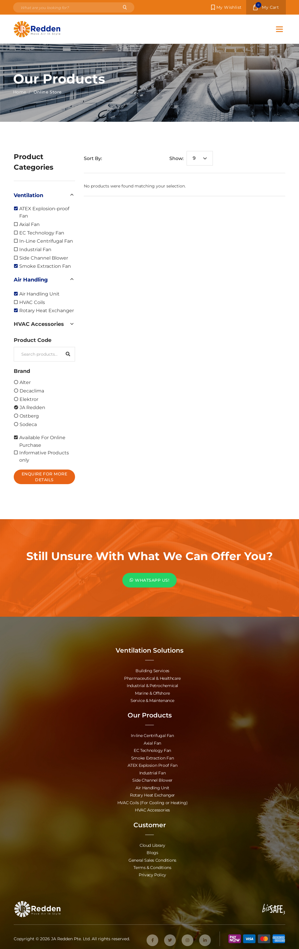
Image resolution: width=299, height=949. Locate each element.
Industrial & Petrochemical (152, 685)
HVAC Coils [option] (32, 302)
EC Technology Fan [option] (41, 233)
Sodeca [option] (28, 424)
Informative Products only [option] (44, 456)
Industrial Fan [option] (35, 249)
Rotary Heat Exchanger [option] (46, 310)
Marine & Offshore (152, 692)
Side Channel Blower (152, 778)
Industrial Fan (152, 771)
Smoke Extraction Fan (152, 756)
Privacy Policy (152, 872)
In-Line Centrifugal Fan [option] (46, 241)
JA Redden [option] (32, 407)
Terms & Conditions (152, 865)
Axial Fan (152, 742)
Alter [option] (25, 382)
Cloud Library (152, 843)
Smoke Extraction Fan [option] (45, 266)
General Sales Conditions (152, 857)
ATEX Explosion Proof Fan (153, 764)
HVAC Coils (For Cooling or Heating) (152, 800)
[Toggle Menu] (279, 29)
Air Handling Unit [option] (39, 294)
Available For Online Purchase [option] (42, 441)
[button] (44, 195)
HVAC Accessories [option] (39, 323)
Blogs (152, 850)
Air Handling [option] (31, 279)
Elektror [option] (29, 399)
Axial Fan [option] (29, 224)
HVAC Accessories (152, 808)
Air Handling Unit (152, 786)
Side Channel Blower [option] (43, 258)
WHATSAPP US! (149, 580)
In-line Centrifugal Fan (152, 735)
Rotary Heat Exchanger (152, 793)
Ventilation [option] (28, 195)
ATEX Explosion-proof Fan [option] (44, 212)
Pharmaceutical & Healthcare (152, 678)
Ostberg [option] (29, 416)
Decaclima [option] (32, 390)
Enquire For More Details (44, 476)
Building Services (152, 670)
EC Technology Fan (152, 749)
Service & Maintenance (152, 700)
